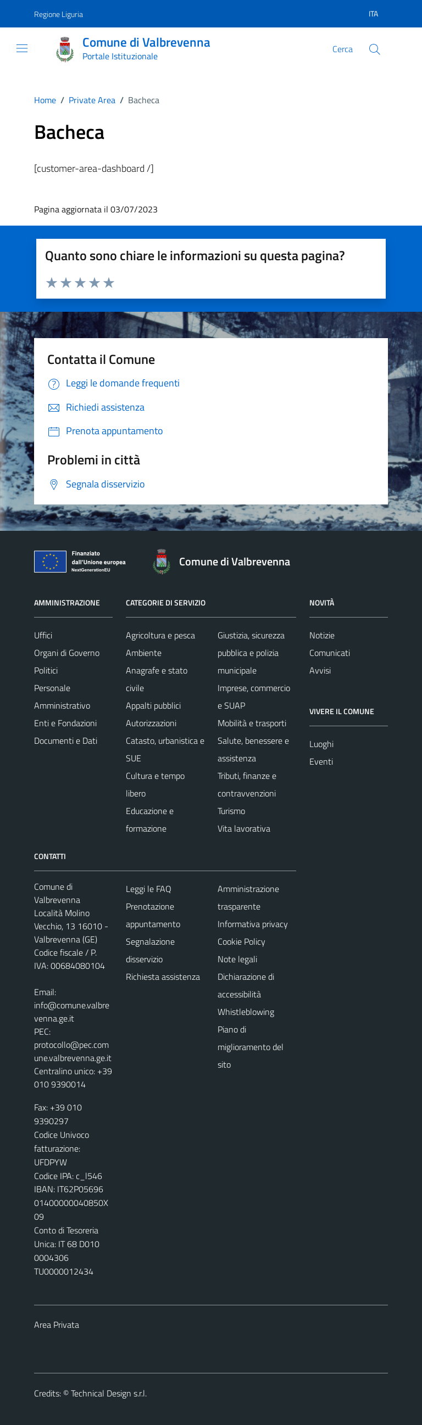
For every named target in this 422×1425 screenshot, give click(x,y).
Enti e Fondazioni (65, 723)
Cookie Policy (241, 941)
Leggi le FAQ (148, 888)
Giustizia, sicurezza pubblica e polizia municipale (251, 653)
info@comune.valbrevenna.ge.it (71, 1011)
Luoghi (321, 743)
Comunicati (329, 652)
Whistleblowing (246, 1011)
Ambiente (144, 652)
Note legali (237, 959)
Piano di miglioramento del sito (251, 1047)
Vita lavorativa (244, 828)
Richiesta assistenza (163, 976)
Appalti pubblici (153, 705)
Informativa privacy (253, 923)
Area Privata (56, 1324)
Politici (46, 670)
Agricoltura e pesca (160, 635)
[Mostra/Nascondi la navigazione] (22, 48)
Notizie (322, 635)
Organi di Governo (66, 652)
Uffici (43, 635)
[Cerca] (375, 49)
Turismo (231, 810)
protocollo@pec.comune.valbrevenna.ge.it (73, 1051)
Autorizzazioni (151, 723)
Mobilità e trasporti (252, 723)
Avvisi (320, 670)
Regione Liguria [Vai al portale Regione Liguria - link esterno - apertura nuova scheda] (58, 14)
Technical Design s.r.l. (109, 1393)
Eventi (321, 761)
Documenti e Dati (65, 740)
